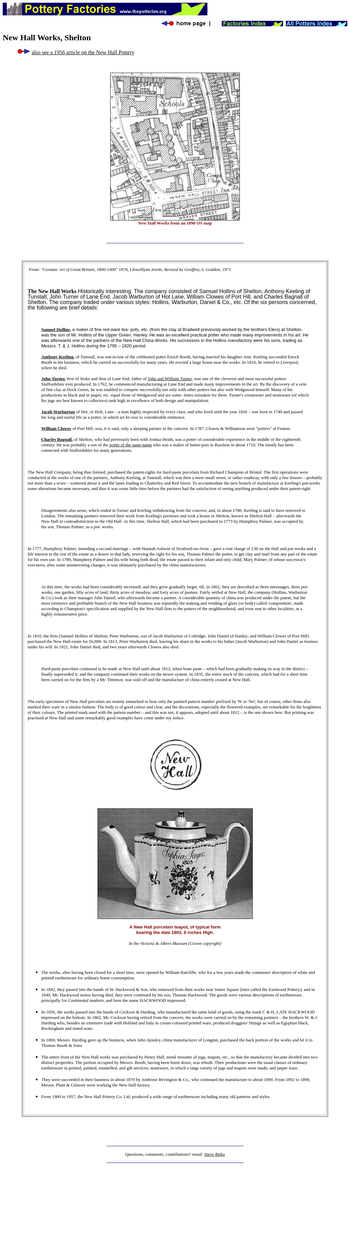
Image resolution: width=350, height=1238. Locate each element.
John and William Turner (170, 378)
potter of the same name (131, 444)
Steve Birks (214, 1154)
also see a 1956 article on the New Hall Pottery (83, 52)
